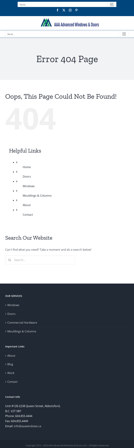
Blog (10, 364)
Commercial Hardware (22, 322)
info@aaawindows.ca (27, 426)
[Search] (9, 260)
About (27, 205)
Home (27, 167)
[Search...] (40, 260)
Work (10, 373)
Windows (29, 186)
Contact (28, 215)
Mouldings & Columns (37, 195)
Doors (27, 176)
